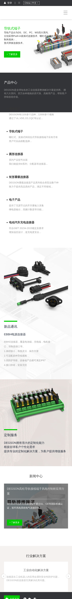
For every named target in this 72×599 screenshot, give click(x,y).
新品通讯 (10, 326)
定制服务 (10, 435)
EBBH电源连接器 (15, 334)
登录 (8, 2)
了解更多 (12, 54)
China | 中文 (31, 3)
